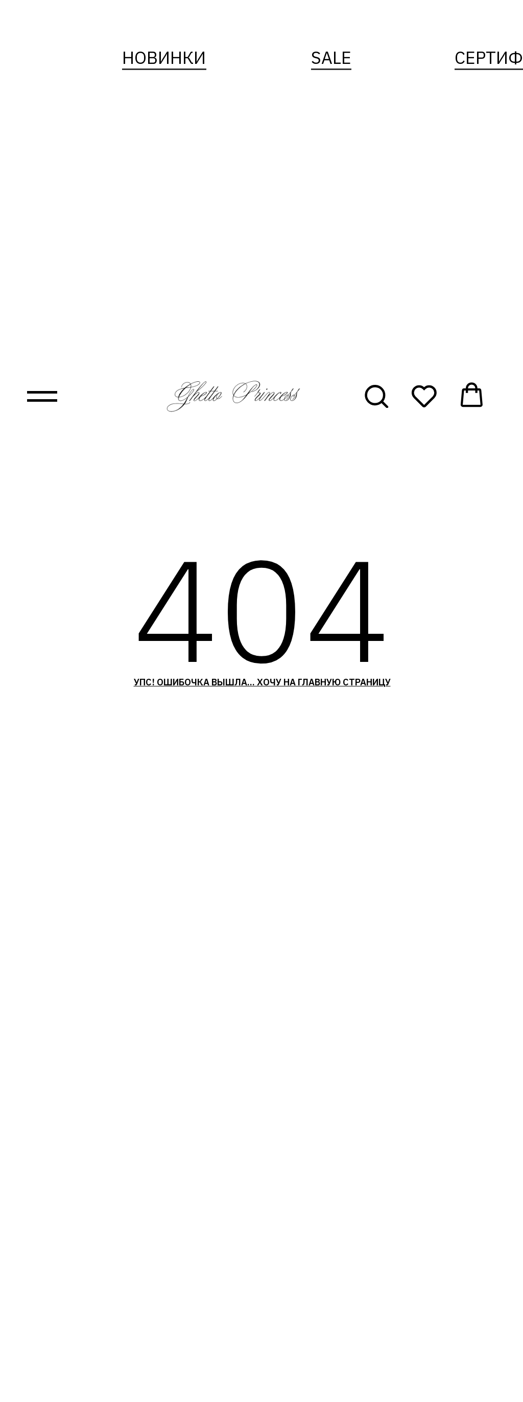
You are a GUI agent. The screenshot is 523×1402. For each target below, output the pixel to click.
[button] (376, 395)
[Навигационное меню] (42, 396)
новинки (164, 57)
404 (261, 608)
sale (331, 57)
